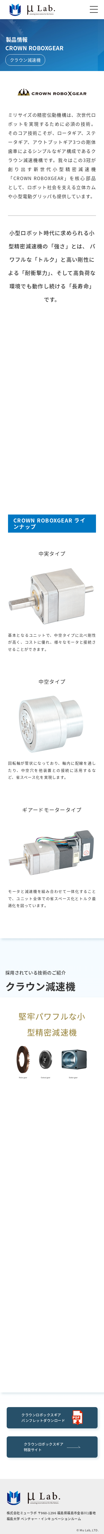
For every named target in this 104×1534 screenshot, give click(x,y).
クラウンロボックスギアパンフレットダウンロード (51, 1417)
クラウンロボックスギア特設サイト (52, 1446)
